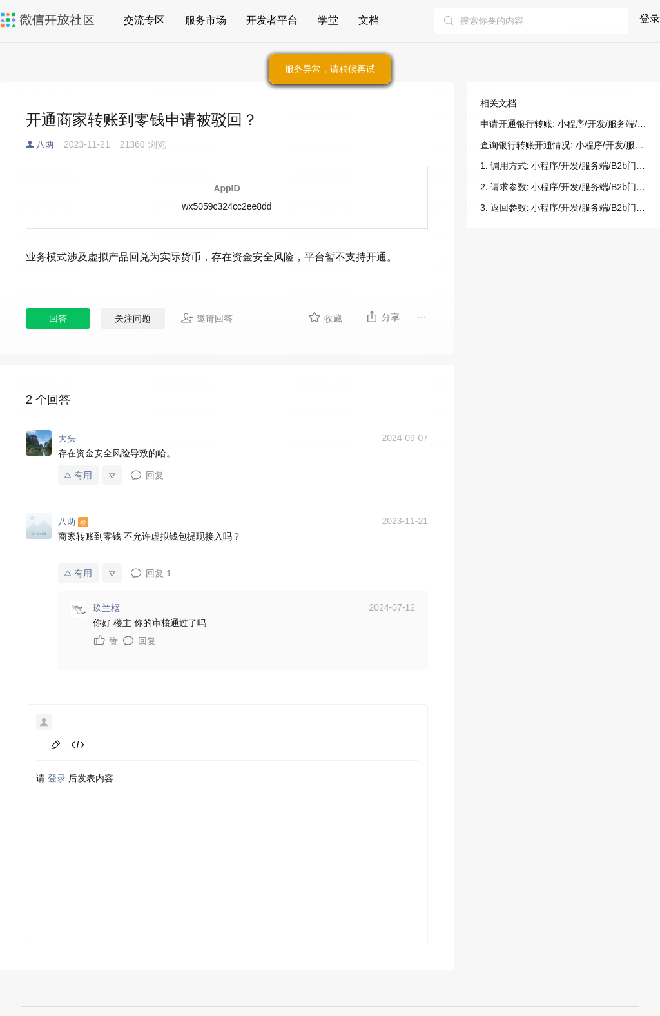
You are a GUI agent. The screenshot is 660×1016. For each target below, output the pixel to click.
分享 (382, 316)
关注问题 (133, 318)
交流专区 (144, 20)
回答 (58, 318)
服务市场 (205, 20)
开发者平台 (272, 20)
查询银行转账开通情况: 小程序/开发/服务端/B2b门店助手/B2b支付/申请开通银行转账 (563, 145)
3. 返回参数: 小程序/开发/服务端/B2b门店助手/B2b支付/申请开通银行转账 (563, 207)
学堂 (328, 20)
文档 (368, 20)
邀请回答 (206, 318)
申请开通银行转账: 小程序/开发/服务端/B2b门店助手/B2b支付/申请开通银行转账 (563, 124)
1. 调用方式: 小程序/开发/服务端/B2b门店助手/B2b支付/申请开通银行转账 (563, 166)
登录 (649, 18)
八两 (45, 144)
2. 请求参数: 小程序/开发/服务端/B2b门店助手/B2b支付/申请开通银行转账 (563, 187)
